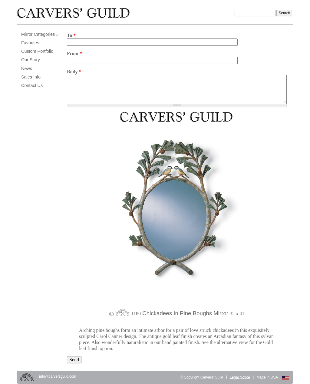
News (26, 68)
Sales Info (31, 77)
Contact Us (32, 85)
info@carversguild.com (57, 376)
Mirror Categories (38, 34)
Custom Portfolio (37, 51)
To (71, 35)
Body (74, 71)
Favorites (30, 42)
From (74, 53)
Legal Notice (240, 377)
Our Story (30, 59)
